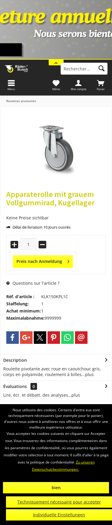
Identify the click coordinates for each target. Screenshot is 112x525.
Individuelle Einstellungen (59, 515)
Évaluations (15, 386)
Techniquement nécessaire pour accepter (59, 502)
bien (56, 487)
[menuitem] (101, 85)
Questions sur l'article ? (32, 283)
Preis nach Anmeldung (42, 260)
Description (15, 360)
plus (89, 374)
